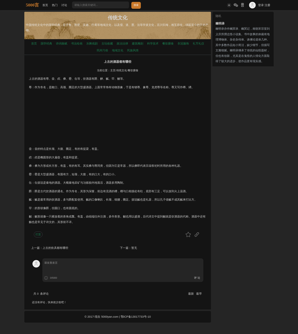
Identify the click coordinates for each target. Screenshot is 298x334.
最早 (199, 293)
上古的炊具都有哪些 (55, 247)
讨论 (64, 5)
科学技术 (153, 43)
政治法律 (122, 43)
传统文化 (121, 70)
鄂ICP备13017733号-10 (136, 316)
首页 (45, 5)
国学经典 (46, 43)
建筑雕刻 (137, 43)
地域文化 (117, 50)
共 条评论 (41, 293)
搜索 (136, 5)
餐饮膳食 (168, 43)
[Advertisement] (117, 119)
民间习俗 (102, 50)
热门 (55, 5)
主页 (113, 70)
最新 (191, 293)
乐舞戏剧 (92, 43)
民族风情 (133, 50)
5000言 (32, 5)
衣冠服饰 (183, 43)
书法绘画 (76, 43)
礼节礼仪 (198, 43)
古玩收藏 (107, 43)
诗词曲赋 (61, 43)
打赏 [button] (38, 234)
